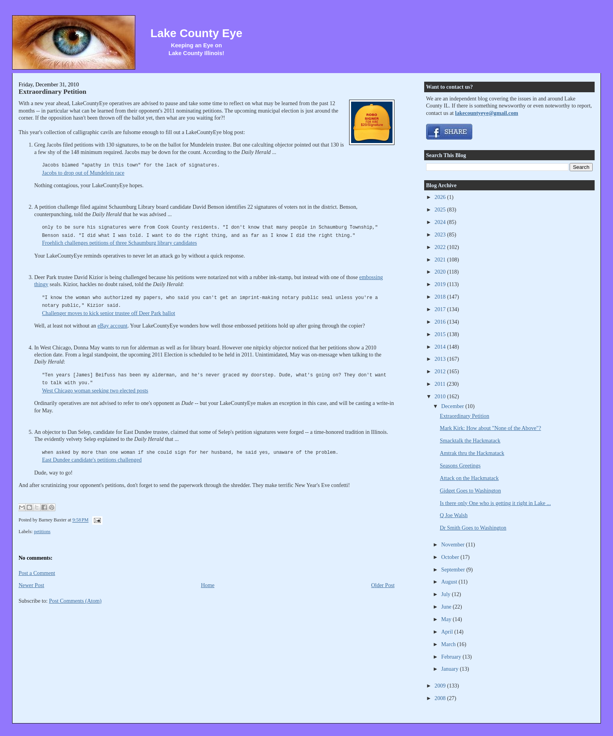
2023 (441, 234)
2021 (441, 259)
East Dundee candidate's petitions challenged (92, 460)
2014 (441, 347)
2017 (441, 309)
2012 (441, 371)
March (449, 644)
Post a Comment (36, 573)
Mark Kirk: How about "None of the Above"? (490, 428)
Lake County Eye (196, 33)
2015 (441, 334)
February (452, 657)
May (447, 619)
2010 (441, 396)
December (453, 406)
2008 (441, 698)
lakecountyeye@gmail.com (486, 113)
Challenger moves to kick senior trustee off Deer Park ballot (108, 313)
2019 (441, 284)
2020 (441, 272)
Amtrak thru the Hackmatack (472, 453)
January (450, 669)
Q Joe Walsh (454, 515)
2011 (441, 384)
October (451, 557)
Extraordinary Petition (52, 91)
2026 (441, 197)
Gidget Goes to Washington (470, 490)
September (453, 569)
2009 (441, 685)
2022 (441, 247)
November (453, 544)
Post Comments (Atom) (75, 601)
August (450, 581)
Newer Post (31, 585)
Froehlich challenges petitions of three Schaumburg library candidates (119, 243)
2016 (441, 322)
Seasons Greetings (460, 465)
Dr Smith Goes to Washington (473, 528)
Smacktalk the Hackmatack (470, 440)
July (446, 594)
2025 (441, 209)
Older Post (382, 585)
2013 (441, 359)
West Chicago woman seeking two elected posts (95, 390)
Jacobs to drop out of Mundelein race (83, 173)
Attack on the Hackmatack (469, 478)
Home (208, 585)
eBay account (112, 325)
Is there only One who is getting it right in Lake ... (495, 503)
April (447, 632)
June (447, 606)
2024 (441, 222)
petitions (42, 531)
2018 (441, 297)
